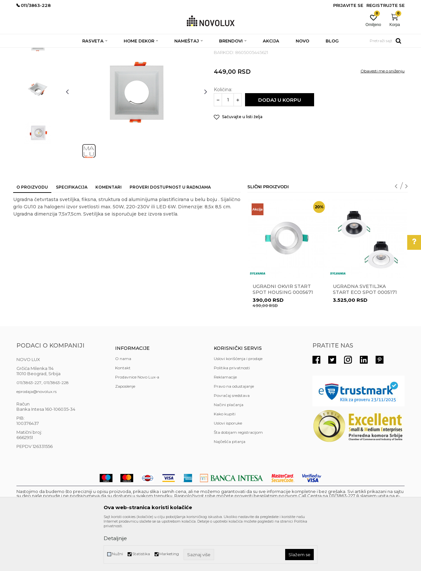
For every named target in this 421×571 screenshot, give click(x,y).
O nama (123, 406)
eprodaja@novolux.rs (36, 439)
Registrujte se (385, 5)
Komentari (108, 234)
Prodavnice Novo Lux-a (137, 424)
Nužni (117, 553)
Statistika (141, 553)
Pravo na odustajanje (234, 433)
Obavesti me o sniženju (382, 118)
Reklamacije (225, 424)
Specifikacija (71, 234)
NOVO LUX (27, 51)
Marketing (169, 553)
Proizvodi (52, 51)
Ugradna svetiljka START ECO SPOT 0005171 (365, 337)
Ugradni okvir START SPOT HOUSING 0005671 (283, 337)
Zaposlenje (125, 433)
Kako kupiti (224, 461)
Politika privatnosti (232, 415)
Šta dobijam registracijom (238, 480)
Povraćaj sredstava (232, 443)
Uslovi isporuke (228, 470)
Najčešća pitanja (229, 489)
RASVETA (74, 51)
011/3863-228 (56, 430)
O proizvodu (32, 234)
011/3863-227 (28, 430)
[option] (37, 91)
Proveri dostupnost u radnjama (170, 234)
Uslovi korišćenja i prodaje (238, 406)
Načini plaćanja (228, 452)
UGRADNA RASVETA (185, 51)
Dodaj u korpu (279, 147)
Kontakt (123, 415)
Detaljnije (115, 538)
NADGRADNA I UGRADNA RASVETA (125, 51)
